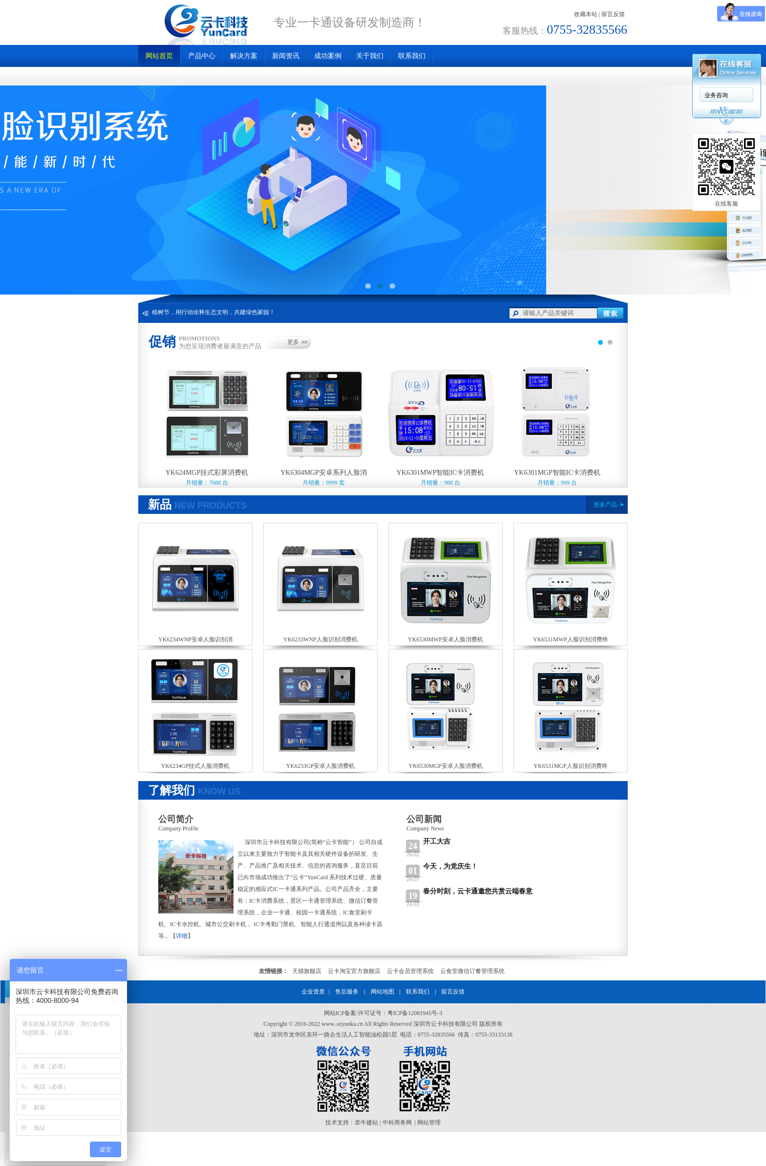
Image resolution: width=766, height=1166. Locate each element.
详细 (182, 936)
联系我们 (412, 56)
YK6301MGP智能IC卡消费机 (557, 472)
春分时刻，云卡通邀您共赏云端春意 (477, 891)
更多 (293, 342)
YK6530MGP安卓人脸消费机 (445, 766)
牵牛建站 (366, 1122)
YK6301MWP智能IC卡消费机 (441, 472)
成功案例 (327, 56)
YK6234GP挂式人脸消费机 (195, 766)
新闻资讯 (285, 56)
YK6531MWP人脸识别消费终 (570, 639)
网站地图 (382, 991)
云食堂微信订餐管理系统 (472, 971)
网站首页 (159, 56)
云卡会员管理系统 (410, 971)
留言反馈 (613, 14)
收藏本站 (585, 14)
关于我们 (369, 56)
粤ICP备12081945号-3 (415, 1013)
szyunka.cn (350, 1023)
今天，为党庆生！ (450, 866)
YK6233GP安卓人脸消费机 (320, 766)
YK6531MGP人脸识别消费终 (570, 766)
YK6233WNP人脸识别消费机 (320, 639)
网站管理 (429, 1122)
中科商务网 (397, 1122)
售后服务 (347, 991)
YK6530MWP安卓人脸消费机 (445, 639)
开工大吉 (436, 841)
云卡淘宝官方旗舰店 (354, 971)
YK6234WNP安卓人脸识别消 (195, 639)
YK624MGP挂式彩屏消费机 (207, 472)
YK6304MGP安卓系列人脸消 (323, 472)
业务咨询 (716, 95)
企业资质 (313, 991)
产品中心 (201, 56)
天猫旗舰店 (306, 971)
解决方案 (243, 56)
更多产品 (605, 504)
